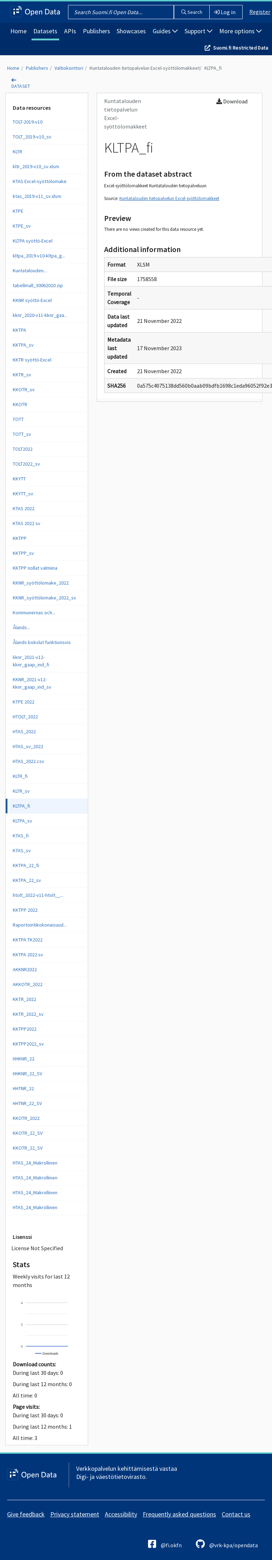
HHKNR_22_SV (27, 1073)
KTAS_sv (22, 850)
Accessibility (121, 1514)
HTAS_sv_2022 (28, 746)
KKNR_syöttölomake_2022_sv (44, 597)
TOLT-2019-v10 (27, 122)
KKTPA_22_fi (26, 865)
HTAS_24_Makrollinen (35, 1163)
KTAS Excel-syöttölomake (40, 181)
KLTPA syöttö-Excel (32, 241)
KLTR (17, 151)
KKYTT (19, 479)
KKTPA (19, 330)
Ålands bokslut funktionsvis (42, 642)
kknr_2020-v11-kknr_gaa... (40, 315)
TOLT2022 (23, 449)
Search (191, 12)
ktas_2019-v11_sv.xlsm (37, 196)
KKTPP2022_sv (28, 1044)
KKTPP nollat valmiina (35, 568)
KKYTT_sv (23, 493)
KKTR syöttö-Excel (32, 360)
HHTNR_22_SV (27, 1103)
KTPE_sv (22, 226)
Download (232, 101)
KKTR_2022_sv (28, 1014)
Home (18, 31)
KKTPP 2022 (25, 910)
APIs (70, 31)
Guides (165, 31)
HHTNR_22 (23, 1088)
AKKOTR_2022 (27, 984)
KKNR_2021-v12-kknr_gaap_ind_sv (32, 683)
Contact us (236, 1514)
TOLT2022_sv (26, 464)
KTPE (18, 211)
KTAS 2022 (23, 508)
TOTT (18, 419)
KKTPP (20, 538)
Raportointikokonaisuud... (40, 925)
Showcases (131, 31)
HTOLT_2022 (25, 716)
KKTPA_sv (23, 345)
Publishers (96, 31)
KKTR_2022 (24, 999)
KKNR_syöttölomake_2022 (41, 583)
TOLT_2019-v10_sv (32, 136)
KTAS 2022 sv (26, 523)
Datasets (45, 31)
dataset (20, 86)
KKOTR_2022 (26, 1118)
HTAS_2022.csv (28, 761)
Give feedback (26, 1514)
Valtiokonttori (69, 68)
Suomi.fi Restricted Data (240, 48)
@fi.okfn (165, 1544)
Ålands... (21, 627)
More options (240, 31)
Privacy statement (74, 1514)
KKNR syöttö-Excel (32, 300)
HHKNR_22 (23, 1058)
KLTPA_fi (213, 68)
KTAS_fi (21, 835)
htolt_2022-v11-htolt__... (38, 895)
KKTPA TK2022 (27, 939)
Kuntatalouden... (30, 270)
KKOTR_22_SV (27, 1133)
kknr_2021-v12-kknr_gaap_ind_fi (31, 661)
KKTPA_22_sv (27, 880)
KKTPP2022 (24, 1029)
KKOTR (20, 404)
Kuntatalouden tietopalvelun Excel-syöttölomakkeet (145, 68)
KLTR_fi (20, 776)
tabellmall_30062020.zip (38, 285)
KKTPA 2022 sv (28, 954)
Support (198, 31)
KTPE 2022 (23, 702)
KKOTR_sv (24, 389)
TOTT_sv (22, 434)
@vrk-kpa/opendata (227, 1544)
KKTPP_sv (23, 553)
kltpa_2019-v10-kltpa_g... (39, 255)
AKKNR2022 (25, 969)
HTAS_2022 (24, 731)
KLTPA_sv (22, 821)
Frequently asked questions (179, 1514)
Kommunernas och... (34, 612)
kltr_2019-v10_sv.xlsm (36, 166)
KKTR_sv (22, 374)
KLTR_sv (21, 791)
